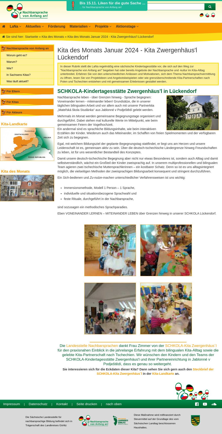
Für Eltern (13, 91)
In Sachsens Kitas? (19, 74)
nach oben (114, 404)
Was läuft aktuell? (18, 81)
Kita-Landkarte (163, 373)
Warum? (12, 61)
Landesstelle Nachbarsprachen (92, 345)
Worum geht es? (17, 55)
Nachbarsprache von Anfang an (28, 48)
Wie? (10, 68)
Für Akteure (14, 112)
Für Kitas (13, 102)
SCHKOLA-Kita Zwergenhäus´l (191, 345)
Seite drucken (87, 404)
